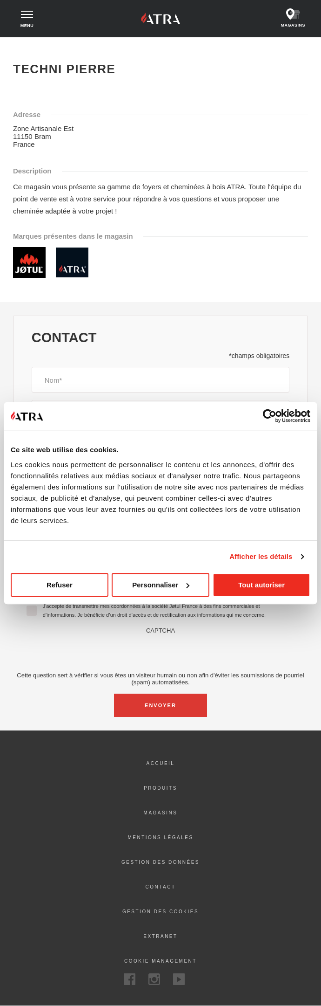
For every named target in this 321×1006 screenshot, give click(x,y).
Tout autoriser (261, 585)
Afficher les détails (260, 556)
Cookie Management (160, 961)
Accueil (22, 45)
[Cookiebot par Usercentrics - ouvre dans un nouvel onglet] (269, 416)
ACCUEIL (161, 763)
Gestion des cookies (160, 911)
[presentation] (160, 652)
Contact (160, 886)
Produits (160, 788)
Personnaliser (160, 585)
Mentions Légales (160, 837)
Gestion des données (160, 862)
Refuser (60, 585)
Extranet (160, 936)
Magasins (161, 812)
